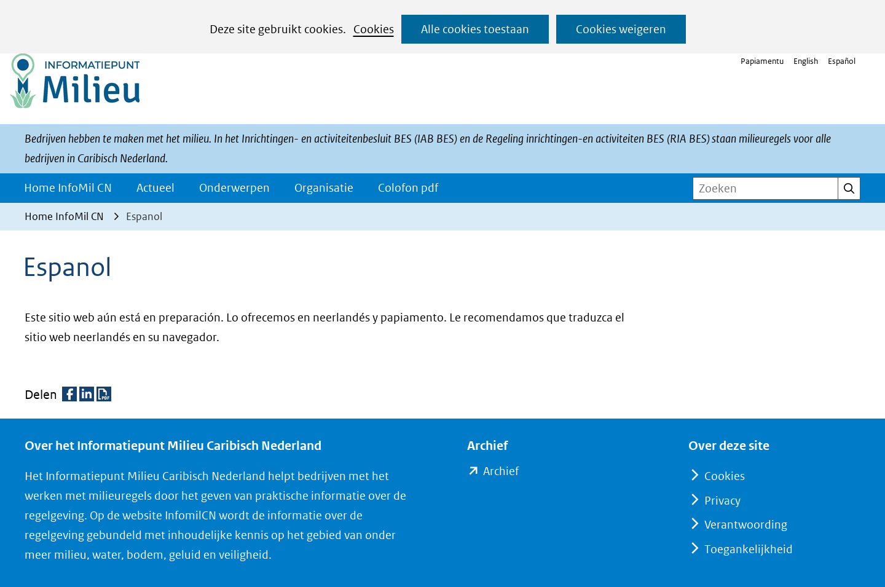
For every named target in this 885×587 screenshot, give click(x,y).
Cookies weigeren (621, 29)
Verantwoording (745, 525)
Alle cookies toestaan (475, 29)
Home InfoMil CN (68, 188)
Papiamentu (762, 61)
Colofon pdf (408, 188)
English (805, 61)
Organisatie (323, 188)
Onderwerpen (234, 188)
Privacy (722, 501)
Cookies (373, 29)
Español (842, 61)
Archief (500, 471)
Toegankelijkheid (748, 549)
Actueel (155, 188)
